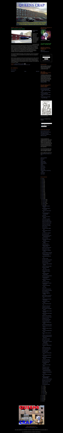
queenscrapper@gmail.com (31, 427)
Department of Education (23, 64)
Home (25, 71)
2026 (42, 178)
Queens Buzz (43, 168)
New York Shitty (43, 167)
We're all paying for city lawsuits (47, 290)
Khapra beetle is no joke (45, 248)
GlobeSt (42, 164)
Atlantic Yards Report (44, 157)
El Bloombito (44, 215)
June (43, 387)
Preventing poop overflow (46, 384)
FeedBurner (48, 60)
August (43, 204)
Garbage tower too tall (45, 318)
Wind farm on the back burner (46, 247)
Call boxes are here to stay (46, 347)
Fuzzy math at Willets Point (46, 220)
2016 (42, 191)
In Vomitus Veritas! (45, 351)
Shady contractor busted (46, 269)
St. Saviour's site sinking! (46, 359)
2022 (42, 183)
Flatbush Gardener (43, 162)
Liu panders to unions (45, 350)
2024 (42, 181)
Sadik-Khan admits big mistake (46, 266)
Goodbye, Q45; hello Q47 (46, 307)
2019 (42, 187)
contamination (16, 64)
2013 (42, 195)
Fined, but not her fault (45, 281)
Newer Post (13, 71)
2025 (42, 179)
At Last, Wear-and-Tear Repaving (46, 88)
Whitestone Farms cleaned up (46, 315)
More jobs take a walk (45, 234)
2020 (42, 186)
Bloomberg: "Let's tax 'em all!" (46, 380)
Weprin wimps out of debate (46, 225)
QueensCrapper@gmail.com (45, 51)
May (43, 388)
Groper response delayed (46, 338)
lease (29, 64)
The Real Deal (43, 172)
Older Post (37, 71)
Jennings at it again (45, 258)
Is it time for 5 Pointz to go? (46, 224)
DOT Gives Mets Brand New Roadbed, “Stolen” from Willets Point (46, 90)
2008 (42, 398)
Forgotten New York (44, 163)
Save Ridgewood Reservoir (45, 133)
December (44, 199)
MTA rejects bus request (45, 340)
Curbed (42, 160)
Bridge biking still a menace (46, 261)
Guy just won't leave (45, 262)
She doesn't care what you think (47, 259)
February (43, 392)
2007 (42, 399)
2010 (42, 395)
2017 (42, 190)
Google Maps (44, 153)
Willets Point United (43, 135)
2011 (42, 198)
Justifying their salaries (45, 368)
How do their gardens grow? (46, 319)
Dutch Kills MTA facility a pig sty (47, 324)
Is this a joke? (44, 287)
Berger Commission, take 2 (46, 381)
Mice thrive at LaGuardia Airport (47, 275)
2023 (42, 182)
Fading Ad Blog (43, 161)
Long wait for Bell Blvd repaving (47, 335)
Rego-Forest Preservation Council (46, 132)
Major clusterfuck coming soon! (46, 295)
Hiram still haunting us (45, 291)
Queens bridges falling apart (46, 348)
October (43, 202)
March (43, 391)
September (44, 203)
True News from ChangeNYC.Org (46, 134)
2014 (42, 194)
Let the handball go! (45, 343)
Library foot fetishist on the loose (47, 252)
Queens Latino (43, 169)
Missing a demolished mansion (46, 221)
